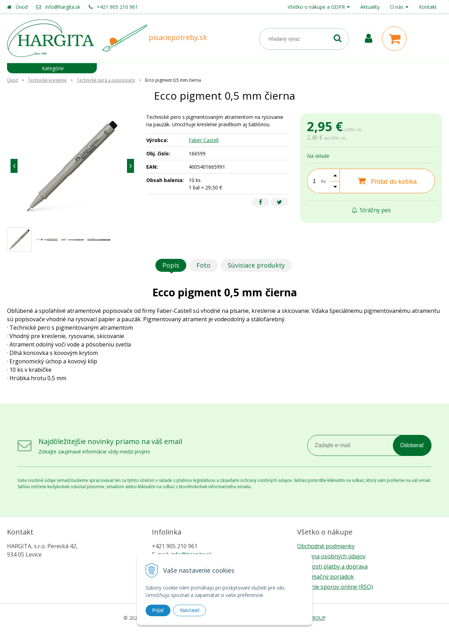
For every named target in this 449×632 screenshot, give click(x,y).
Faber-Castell (204, 140)
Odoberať (412, 445)
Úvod (22, 7)
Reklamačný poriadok (325, 576)
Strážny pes (371, 210)
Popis (170, 265)
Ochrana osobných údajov (331, 556)
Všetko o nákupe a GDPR (316, 7)
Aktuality (370, 7)
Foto (203, 265)
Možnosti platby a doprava (332, 566)
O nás (396, 7)
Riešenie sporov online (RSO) (335, 587)
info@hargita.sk (62, 7)
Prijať (158, 610)
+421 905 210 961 (117, 7)
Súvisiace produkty (256, 265)
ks (323, 181)
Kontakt (428, 7)
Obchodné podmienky (326, 546)
